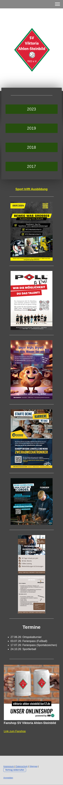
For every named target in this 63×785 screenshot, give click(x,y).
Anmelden (8, 777)
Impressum (8, 766)
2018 (31, 147)
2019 (31, 128)
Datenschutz (22, 766)
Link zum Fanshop (15, 731)
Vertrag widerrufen (14, 770)
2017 (31, 166)
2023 (31, 109)
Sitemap (33, 766)
